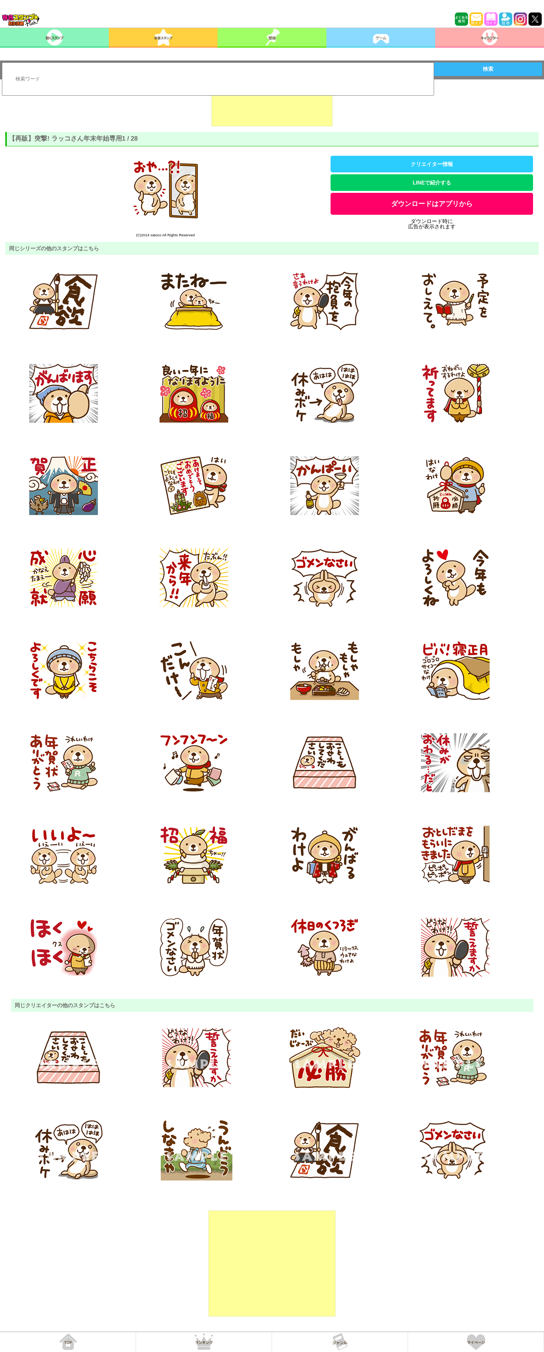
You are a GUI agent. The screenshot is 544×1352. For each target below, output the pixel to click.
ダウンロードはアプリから (432, 204)
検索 (488, 69)
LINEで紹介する (432, 183)
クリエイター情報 (432, 164)
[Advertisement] (272, 107)
